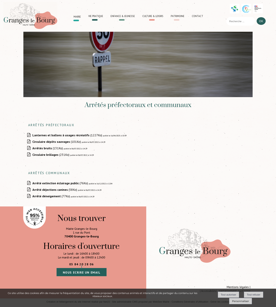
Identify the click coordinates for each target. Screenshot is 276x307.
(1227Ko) (67, 135)
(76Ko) (60, 183)
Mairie (77, 16)
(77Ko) (51, 196)
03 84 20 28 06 (81, 264)
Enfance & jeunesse (123, 15)
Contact (197, 15)
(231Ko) (51, 155)
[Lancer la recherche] (261, 22)
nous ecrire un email (82, 272)
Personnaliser (240, 301)
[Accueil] (30, 16)
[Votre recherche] (240, 21)
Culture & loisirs (152, 15)
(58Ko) (55, 190)
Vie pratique (95, 15)
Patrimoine (177, 15)
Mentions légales (238, 287)
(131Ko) (48, 148)
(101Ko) (57, 142)
